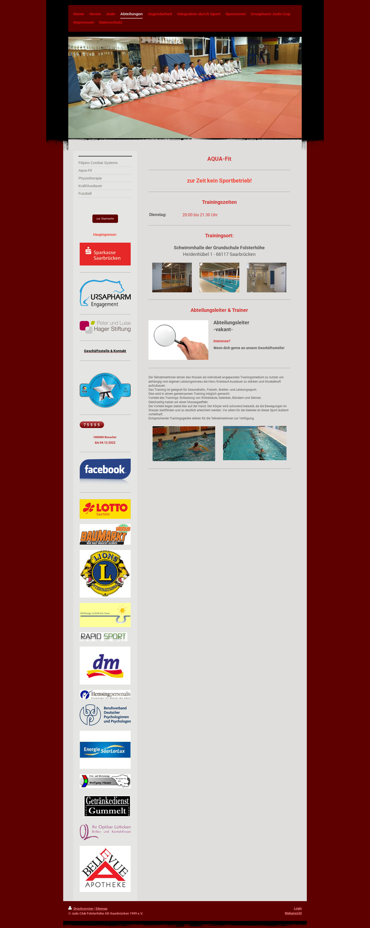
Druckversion (81, 909)
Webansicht (293, 913)
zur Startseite (105, 218)
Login (298, 908)
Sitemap (101, 909)
